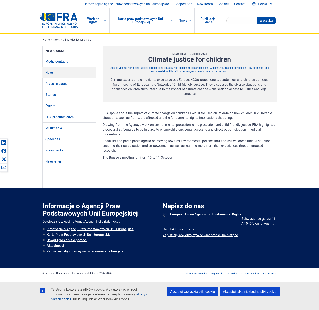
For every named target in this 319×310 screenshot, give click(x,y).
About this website (196, 273)
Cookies (223, 4)
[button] (3, 142)
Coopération (183, 4)
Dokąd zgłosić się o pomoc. (67, 240)
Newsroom (205, 4)
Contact (239, 4)
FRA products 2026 (59, 117)
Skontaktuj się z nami (178, 229)
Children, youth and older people (228, 67)
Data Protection (250, 273)
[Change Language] (263, 4)
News (56, 39)
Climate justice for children (77, 39)
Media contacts (56, 61)
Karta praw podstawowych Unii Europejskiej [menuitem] (141, 20)
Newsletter (53, 161)
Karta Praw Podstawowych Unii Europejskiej (79, 235)
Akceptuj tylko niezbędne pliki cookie (249, 291)
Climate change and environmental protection (200, 71)
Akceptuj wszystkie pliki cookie (192, 291)
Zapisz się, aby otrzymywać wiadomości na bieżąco (85, 251)
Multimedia (53, 128)
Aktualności (55, 246)
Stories (50, 95)
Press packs (54, 150)
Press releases (56, 84)
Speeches (52, 139)
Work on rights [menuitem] (93, 20)
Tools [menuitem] (183, 20)
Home (46, 39)
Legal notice (217, 273)
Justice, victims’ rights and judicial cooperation (136, 67)
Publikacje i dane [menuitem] (208, 20)
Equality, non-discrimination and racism (186, 67)
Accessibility (270, 273)
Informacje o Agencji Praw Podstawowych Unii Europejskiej (90, 229)
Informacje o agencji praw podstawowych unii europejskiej (127, 4)
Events (50, 106)
